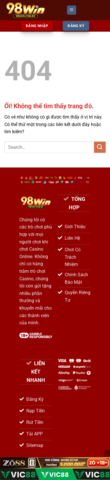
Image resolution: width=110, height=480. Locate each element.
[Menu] (71, 10)
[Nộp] (100, 147)
